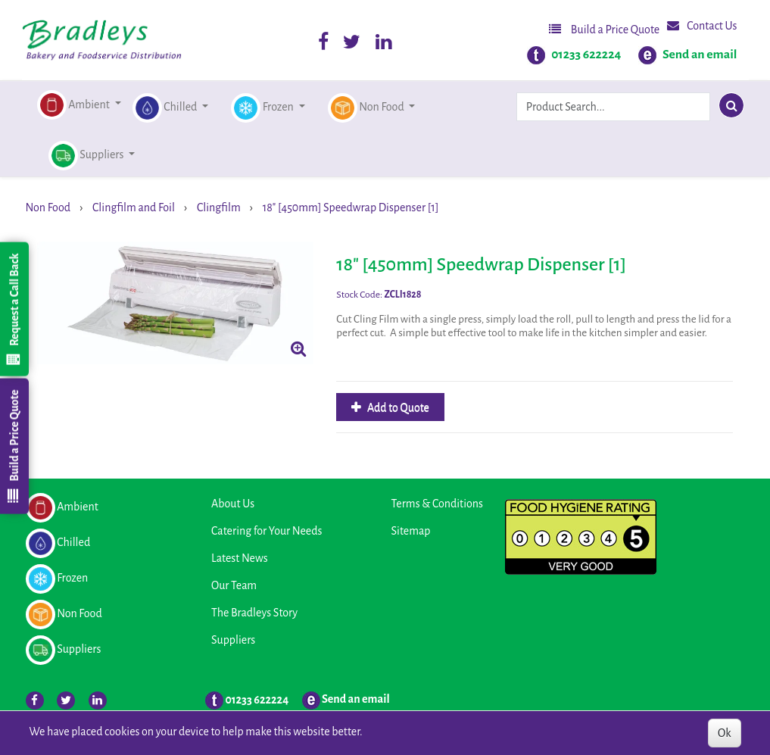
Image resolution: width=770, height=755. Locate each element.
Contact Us (702, 25)
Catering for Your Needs (266, 531)
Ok (724, 733)
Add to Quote (397, 407)
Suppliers (233, 640)
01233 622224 (586, 54)
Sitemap (411, 531)
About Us (232, 504)
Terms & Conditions (437, 504)
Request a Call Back (13, 309)
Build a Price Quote (604, 29)
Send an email (699, 54)
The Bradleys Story (254, 613)
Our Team (234, 585)
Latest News (239, 558)
